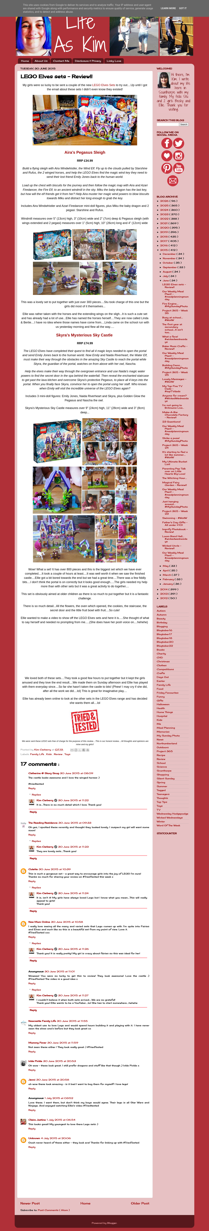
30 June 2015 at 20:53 (59, 1061)
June (166, 280)
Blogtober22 (165, 646)
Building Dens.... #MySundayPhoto (175, 366)
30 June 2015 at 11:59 (62, 1042)
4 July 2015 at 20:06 (56, 1138)
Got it (183, 8)
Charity (161, 653)
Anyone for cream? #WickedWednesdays (175, 398)
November (169, 258)
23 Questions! (171, 421)
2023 (164, 214)
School (161, 763)
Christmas (163, 661)
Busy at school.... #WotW (172, 318)
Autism (161, 610)
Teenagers (163, 794)
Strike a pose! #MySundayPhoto (175, 439)
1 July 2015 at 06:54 (61, 1120)
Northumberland (167, 743)
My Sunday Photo (168, 735)
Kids (49, 754)
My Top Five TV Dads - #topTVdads (172, 389)
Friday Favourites (167, 692)
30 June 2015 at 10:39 (55, 869)
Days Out (163, 677)
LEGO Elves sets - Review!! (174, 285)
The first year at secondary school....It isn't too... (172, 328)
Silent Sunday (166, 778)
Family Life (37, 754)
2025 (164, 205)
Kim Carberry (45, 800)
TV (158, 809)
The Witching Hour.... (174, 478)
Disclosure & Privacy (88, 60)
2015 (164, 250)
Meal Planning (166, 728)
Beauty (161, 618)
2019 (164, 232)
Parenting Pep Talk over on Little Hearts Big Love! (174, 471)
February (169, 579)
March (167, 575)
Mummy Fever (37, 1042)
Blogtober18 (164, 638)
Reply (31, 788)
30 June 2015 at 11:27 (73, 995)
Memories (163, 731)
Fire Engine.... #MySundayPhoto (175, 305)
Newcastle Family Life (42, 1021)
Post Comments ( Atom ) (54, 1210)
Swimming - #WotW (174, 518)
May (166, 566)
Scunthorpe (164, 770)
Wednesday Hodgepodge (172, 813)
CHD (160, 657)
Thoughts (162, 798)
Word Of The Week (168, 825)
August (167, 271)
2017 (164, 241)
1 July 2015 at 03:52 (59, 1098)
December (170, 254)
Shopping (163, 774)
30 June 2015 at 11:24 (73, 893)
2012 (164, 598)
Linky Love (114, 60)
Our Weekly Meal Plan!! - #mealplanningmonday (175, 295)
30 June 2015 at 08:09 (76, 773)
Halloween (163, 704)
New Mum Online (39, 922)
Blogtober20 (165, 642)
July (166, 276)
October (168, 262)
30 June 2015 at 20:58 (52, 1079)
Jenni (31, 1079)
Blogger (112, 1223)
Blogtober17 (164, 634)
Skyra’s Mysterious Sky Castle (84, 335)
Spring (161, 782)
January (168, 584)
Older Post (140, 1203)
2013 (164, 594)
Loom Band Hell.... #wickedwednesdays (174, 539)
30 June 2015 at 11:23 (73, 846)
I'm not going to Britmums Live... (173, 406)
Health (161, 708)
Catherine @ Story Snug (43, 773)
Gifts (160, 700)
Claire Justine (37, 1120)
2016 (164, 245)
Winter (161, 821)
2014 (164, 589)
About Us (41, 60)
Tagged (161, 790)
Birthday (162, 622)
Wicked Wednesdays (170, 817)
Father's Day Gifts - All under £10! (174, 523)
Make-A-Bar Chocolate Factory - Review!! (175, 415)
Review (58, 754)
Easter (161, 681)
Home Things (165, 712)
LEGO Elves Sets (103, 85)
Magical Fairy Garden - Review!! (174, 483)
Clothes (162, 665)
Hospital (162, 716)
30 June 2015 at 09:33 (74, 823)
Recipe (161, 755)
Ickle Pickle (35, 1061)
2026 (164, 201)
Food (160, 689)
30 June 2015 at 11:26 (73, 949)
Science (162, 766)
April (166, 570)
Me (159, 724)
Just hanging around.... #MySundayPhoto (175, 504)
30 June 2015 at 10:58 (67, 922)
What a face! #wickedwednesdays (174, 339)
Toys (67, 754)
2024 (164, 210)
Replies (36, 794)
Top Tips (162, 802)
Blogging (162, 626)
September (170, 267)
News (160, 739)
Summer (162, 786)
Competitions (165, 669)
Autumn (162, 614)
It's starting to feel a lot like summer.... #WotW (175, 455)
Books (161, 649)
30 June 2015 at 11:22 (73, 800)
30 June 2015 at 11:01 (60, 971)
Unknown (34, 1138)
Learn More (168, 8)
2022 (164, 218)
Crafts (161, 673)
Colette (33, 869)
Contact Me (61, 60)
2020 (165, 227)
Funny (161, 696)
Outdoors (163, 747)
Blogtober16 (164, 630)
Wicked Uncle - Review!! (171, 547)
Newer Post (30, 1203)
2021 (164, 223)
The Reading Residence (42, 823)
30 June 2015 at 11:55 (72, 1021)
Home (25, 60)
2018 (164, 236)
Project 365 (165, 751)
